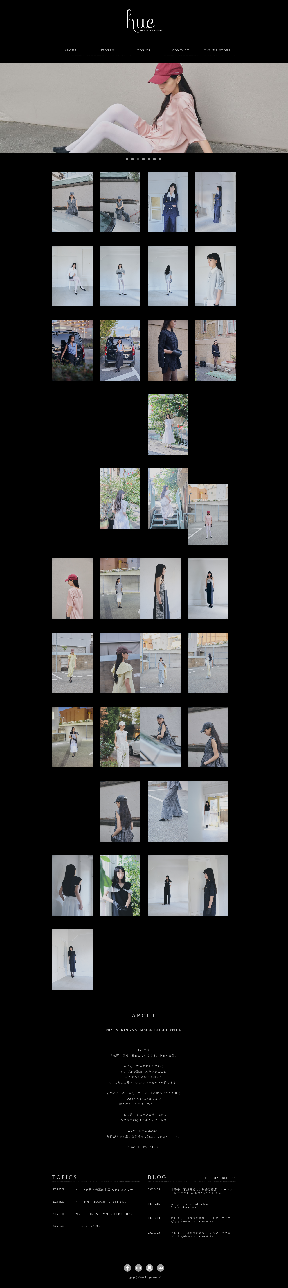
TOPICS (144, 50)
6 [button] (154, 159)
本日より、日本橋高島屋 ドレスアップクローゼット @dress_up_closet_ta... (202, 1220)
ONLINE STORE (217, 50)
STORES (107, 50)
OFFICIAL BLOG (218, 1178)
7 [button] (160, 159)
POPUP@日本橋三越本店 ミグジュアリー (104, 1189)
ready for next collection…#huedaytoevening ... (191, 1205)
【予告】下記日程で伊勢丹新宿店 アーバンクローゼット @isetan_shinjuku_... (202, 1191)
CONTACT (180, 50)
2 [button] (132, 159)
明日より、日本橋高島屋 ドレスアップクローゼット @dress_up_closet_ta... (202, 1235)
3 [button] (138, 159)
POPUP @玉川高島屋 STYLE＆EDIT (102, 1202)
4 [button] (143, 159)
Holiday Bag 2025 (88, 1226)
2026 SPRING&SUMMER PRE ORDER (104, 1214)
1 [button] (127, 159)
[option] (144, 108)
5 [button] (149, 159)
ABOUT (70, 50)
